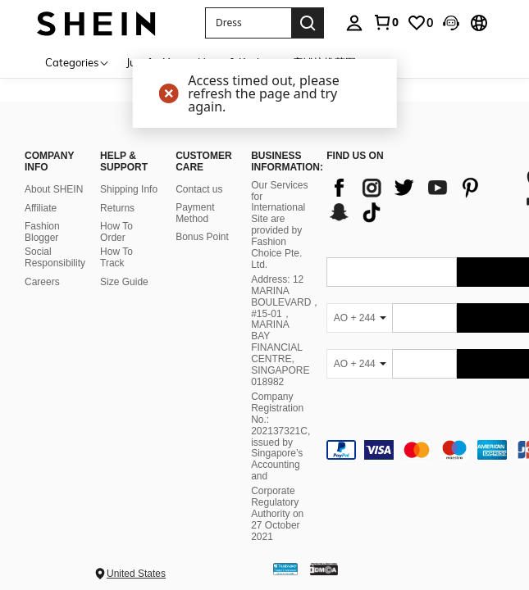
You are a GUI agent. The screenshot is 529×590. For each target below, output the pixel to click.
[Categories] (77, 62)
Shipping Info (128, 189)
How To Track (116, 257)
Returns (117, 208)
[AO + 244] (359, 318)
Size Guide (124, 282)
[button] (248, 23)
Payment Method (195, 213)
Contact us (199, 189)
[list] (417, 200)
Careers (42, 282)
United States (136, 573)
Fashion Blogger (42, 231)
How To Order (116, 231)
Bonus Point (202, 237)
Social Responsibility (55, 257)
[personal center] (354, 23)
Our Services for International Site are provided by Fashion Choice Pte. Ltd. (279, 224)
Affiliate (41, 208)
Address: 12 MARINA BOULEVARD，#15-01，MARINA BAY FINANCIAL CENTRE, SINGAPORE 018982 (286, 331)
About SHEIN (54, 189)
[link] (385, 22)
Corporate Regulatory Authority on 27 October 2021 (277, 513)
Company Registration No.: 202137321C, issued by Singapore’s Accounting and (280, 436)
